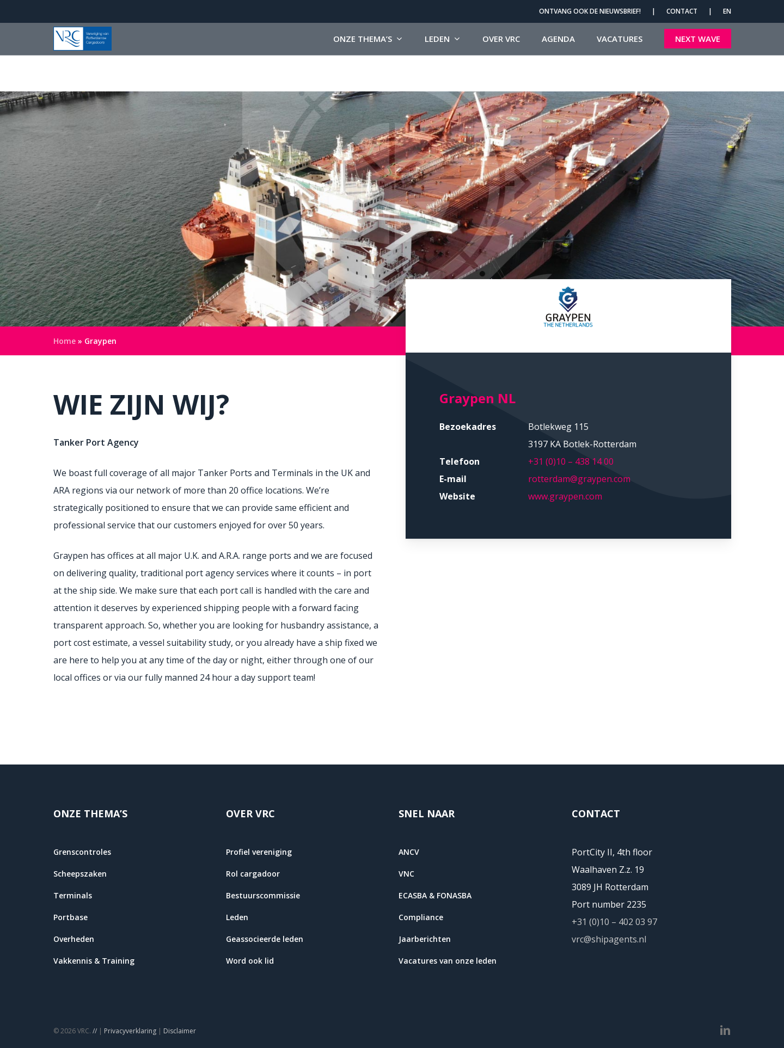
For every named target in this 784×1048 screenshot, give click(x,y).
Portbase (70, 917)
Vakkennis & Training (93, 960)
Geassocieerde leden (264, 939)
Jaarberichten (425, 939)
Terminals (72, 895)
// (95, 1030)
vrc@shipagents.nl (609, 939)
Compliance (421, 917)
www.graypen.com (565, 496)
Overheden (73, 939)
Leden (237, 917)
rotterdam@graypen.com (579, 479)
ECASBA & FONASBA (435, 895)
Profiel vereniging (259, 852)
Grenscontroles (82, 852)
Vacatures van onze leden (448, 960)
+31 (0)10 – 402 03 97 (614, 922)
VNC (406, 873)
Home (64, 341)
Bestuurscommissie (263, 895)
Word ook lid (250, 960)
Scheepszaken (80, 873)
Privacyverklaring (130, 1030)
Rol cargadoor (253, 873)
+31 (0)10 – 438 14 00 (571, 461)
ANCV (409, 852)
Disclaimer (179, 1030)
